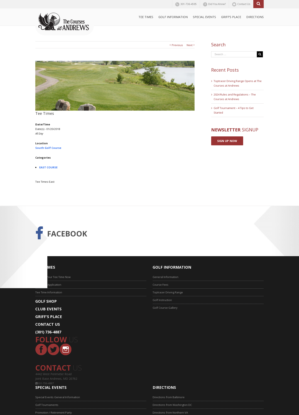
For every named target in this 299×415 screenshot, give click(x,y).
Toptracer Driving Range (168, 292)
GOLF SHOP (46, 301)
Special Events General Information (57, 397)
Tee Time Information (48, 292)
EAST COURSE (48, 167)
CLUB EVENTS (48, 308)
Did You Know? (217, 4)
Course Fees (160, 284)
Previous (177, 45)
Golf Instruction (162, 300)
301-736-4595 (188, 4)
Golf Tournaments (46, 405)
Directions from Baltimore (169, 397)
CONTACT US (47, 324)
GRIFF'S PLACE (48, 316)
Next (189, 45)
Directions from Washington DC (172, 405)
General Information (165, 277)
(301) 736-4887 (48, 331)
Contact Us (243, 4)
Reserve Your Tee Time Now (53, 277)
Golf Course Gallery (165, 308)
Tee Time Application (48, 284)
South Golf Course (48, 148)
